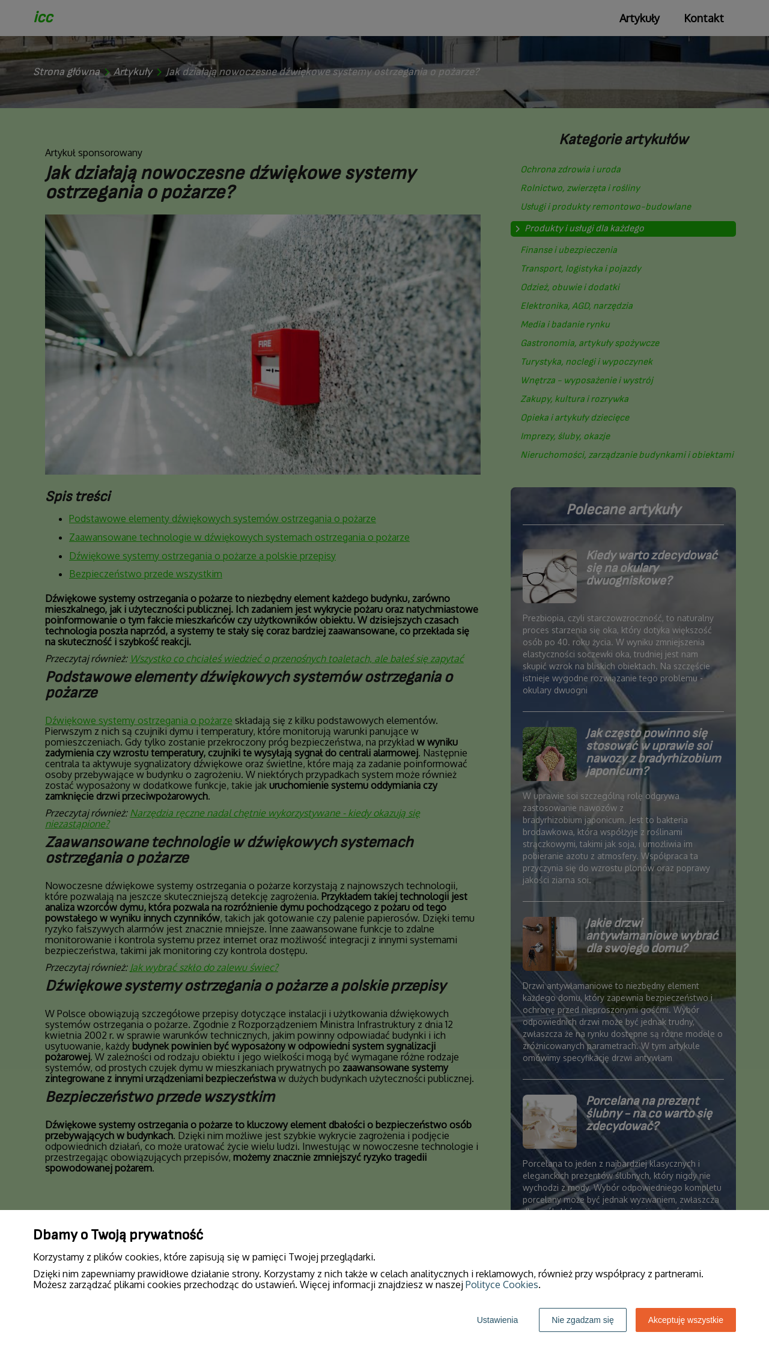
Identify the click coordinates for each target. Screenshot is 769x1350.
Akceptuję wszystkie (685, 1320)
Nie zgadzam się (583, 1320)
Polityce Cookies (502, 1285)
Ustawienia (497, 1320)
